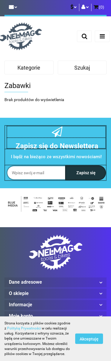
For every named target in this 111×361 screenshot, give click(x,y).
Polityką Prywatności (24, 328)
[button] (99, 7)
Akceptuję (89, 339)
